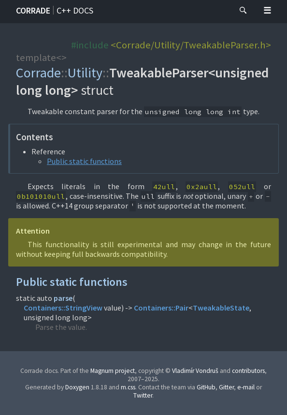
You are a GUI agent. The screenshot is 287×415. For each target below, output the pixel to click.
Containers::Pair (161, 307)
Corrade (33, 10)
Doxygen (77, 387)
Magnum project (112, 371)
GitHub (206, 387)
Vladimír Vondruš (195, 371)
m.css (128, 387)
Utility (85, 72)
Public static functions (84, 161)
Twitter (142, 395)
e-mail (246, 387)
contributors (248, 371)
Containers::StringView (63, 307)
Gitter (226, 387)
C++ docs (75, 10)
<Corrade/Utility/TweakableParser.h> (191, 45)
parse (63, 298)
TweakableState (221, 307)
